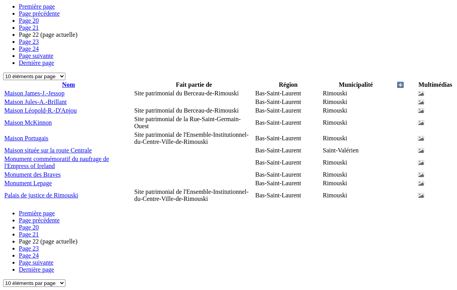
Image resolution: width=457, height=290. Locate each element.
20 (29, 20)
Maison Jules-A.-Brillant (35, 101)
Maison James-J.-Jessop (34, 93)
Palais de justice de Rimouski (41, 195)
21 (29, 27)
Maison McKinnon (28, 122)
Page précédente (39, 13)
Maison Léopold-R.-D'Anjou (40, 110)
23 (29, 41)
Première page (37, 6)
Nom (68, 84)
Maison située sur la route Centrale (48, 150)
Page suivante (36, 55)
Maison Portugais (26, 138)
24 (29, 48)
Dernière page (36, 62)
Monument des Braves (32, 174)
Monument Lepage (28, 183)
